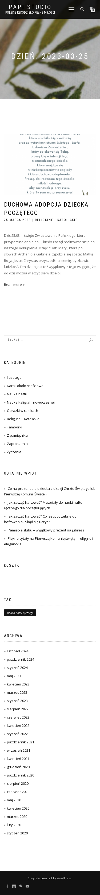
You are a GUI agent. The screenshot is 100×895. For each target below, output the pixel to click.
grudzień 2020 (18, 766)
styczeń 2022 (17, 733)
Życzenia (14, 452)
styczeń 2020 (17, 833)
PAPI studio (30, 7)
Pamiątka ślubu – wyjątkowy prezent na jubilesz (46, 530)
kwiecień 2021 (18, 758)
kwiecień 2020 (18, 808)
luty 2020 (14, 824)
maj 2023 (14, 675)
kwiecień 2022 (18, 725)
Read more (13, 284)
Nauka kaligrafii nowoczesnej (31, 402)
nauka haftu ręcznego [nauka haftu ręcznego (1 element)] (20, 613)
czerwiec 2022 (18, 717)
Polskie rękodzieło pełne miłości (30, 12)
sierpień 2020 (18, 783)
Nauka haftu (17, 394)
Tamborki (14, 427)
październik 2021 (20, 742)
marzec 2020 (17, 816)
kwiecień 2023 (18, 684)
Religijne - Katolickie (56, 220)
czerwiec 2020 (18, 791)
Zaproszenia (17, 443)
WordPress (64, 878)
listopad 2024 (17, 651)
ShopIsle (34, 878)
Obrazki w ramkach (22, 410)
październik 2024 (20, 659)
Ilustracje (14, 377)
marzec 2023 (17, 692)
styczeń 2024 (17, 667)
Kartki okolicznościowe (25, 385)
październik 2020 (20, 775)
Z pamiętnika (17, 435)
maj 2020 (14, 800)
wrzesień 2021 (18, 750)
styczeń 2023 (17, 700)
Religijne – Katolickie (23, 418)
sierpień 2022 (18, 709)
